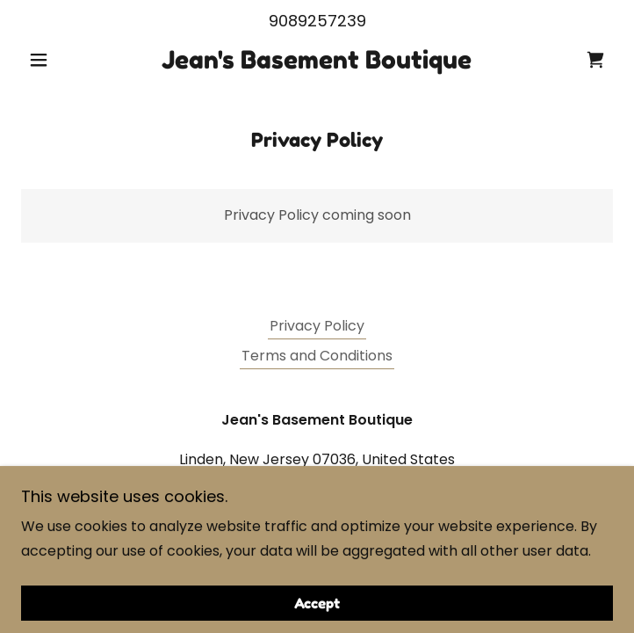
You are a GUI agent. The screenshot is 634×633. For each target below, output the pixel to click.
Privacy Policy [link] (317, 326)
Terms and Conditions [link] (317, 356)
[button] (65, 59)
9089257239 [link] (317, 21)
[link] (317, 61)
